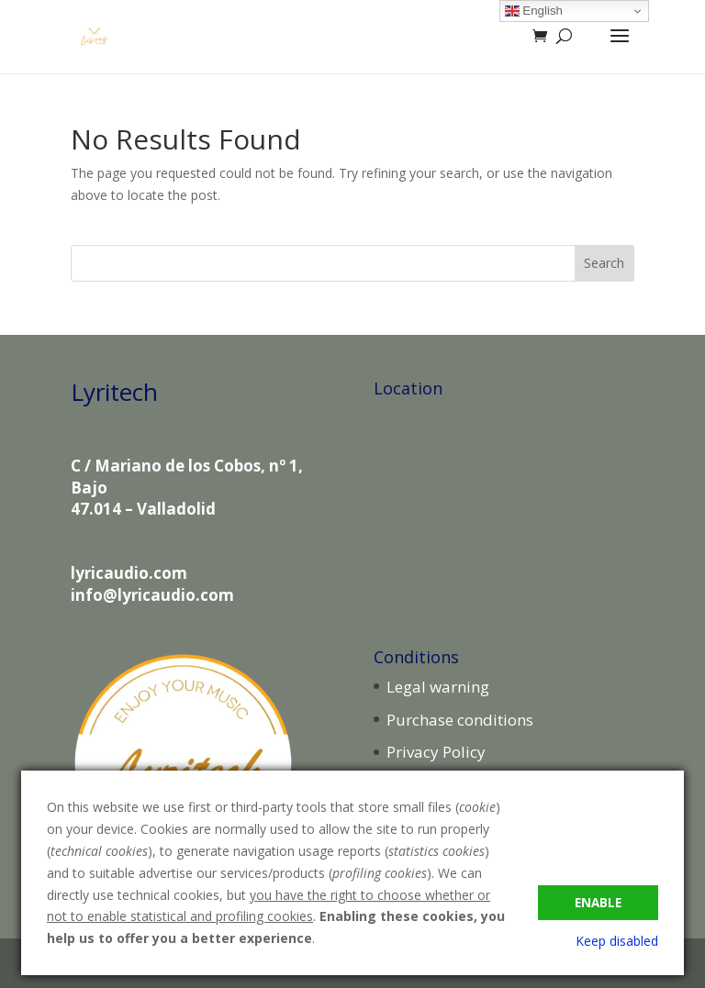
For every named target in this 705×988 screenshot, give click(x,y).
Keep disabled (617, 940)
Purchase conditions (459, 719)
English (534, 11)
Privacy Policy (436, 751)
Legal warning (437, 686)
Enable (598, 902)
